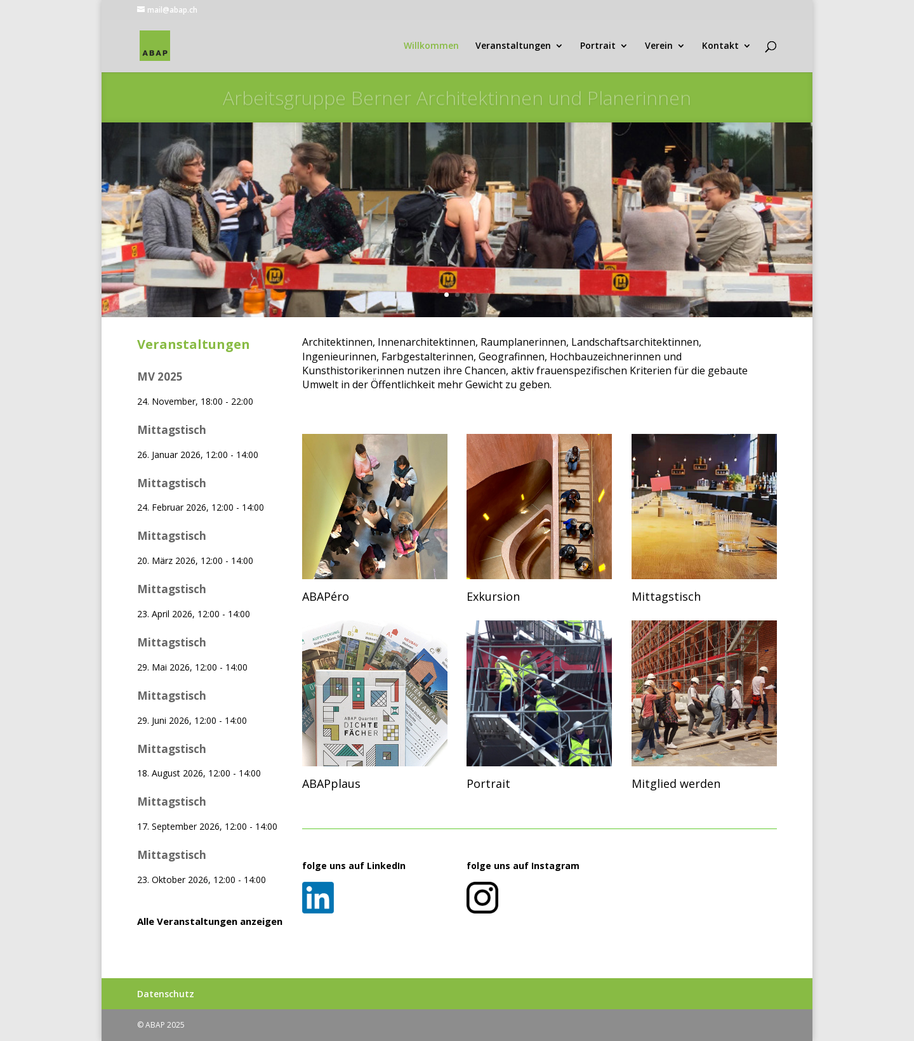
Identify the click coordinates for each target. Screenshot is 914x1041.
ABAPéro (325, 596)
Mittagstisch (171, 429)
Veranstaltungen (513, 46)
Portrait (598, 46)
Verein (659, 46)
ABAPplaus (331, 783)
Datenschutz (165, 994)
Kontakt (720, 46)
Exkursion (493, 596)
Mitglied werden (676, 783)
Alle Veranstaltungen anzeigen (209, 921)
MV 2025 (160, 376)
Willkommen (431, 46)
